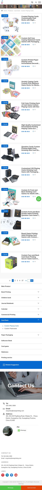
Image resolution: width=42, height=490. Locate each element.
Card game (5, 346)
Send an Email (31, 487)
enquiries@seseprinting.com (15, 411)
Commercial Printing (8, 314)
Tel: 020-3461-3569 (6, 456)
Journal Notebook (7, 303)
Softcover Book (6, 340)
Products (10, 10)
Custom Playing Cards (27, 10)
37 (22, 280)
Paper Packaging (7, 335)
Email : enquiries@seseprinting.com (11, 458)
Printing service (6, 357)
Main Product (5, 286)
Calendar (4, 309)
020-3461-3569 (11, 405)
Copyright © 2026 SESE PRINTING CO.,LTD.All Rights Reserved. (21, 482)
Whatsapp (22, 430)
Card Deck (17, 10)
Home (5, 10)
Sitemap (21, 484)
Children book (6, 297)
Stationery (4, 352)
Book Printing (6, 292)
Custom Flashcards (10, 328)
